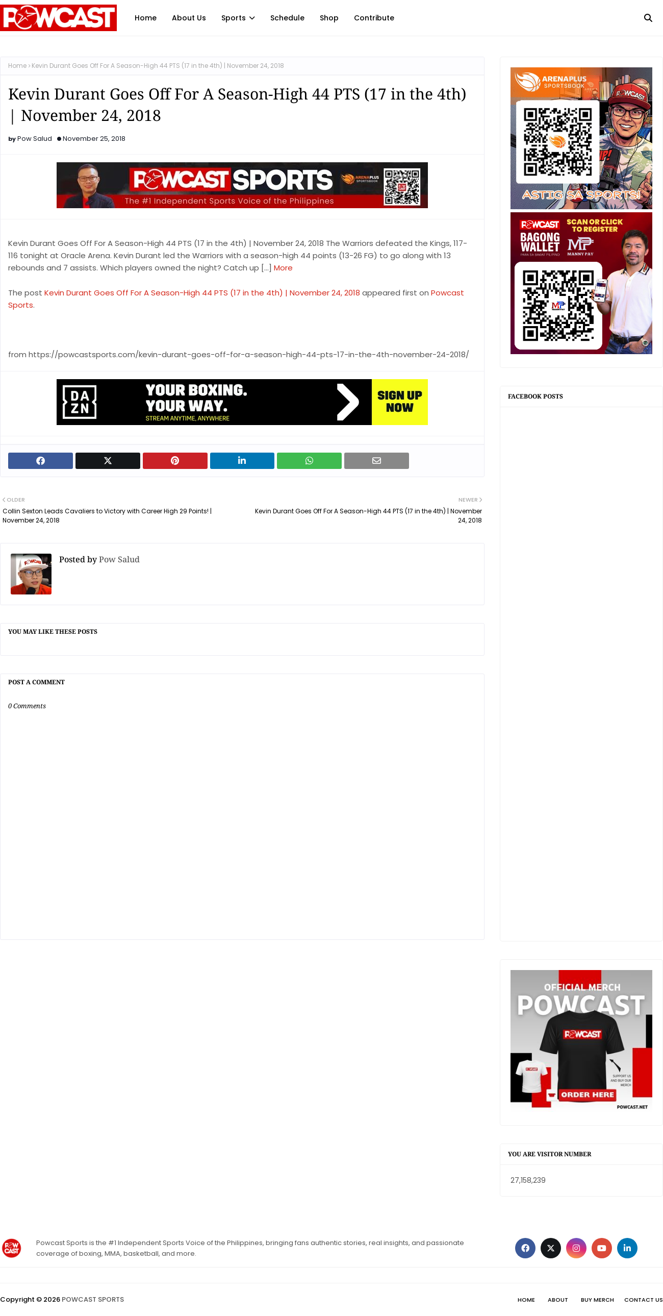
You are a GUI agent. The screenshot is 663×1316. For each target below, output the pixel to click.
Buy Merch (597, 1300)
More (283, 267)
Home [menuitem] (146, 18)
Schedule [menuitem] (287, 18)
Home (17, 65)
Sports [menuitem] (233, 18)
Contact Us (643, 1300)
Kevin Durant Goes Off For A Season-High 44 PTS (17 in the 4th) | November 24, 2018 (202, 292)
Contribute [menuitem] (374, 18)
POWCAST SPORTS (93, 1299)
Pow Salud (34, 138)
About (558, 1300)
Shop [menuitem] (329, 18)
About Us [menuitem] (189, 18)
